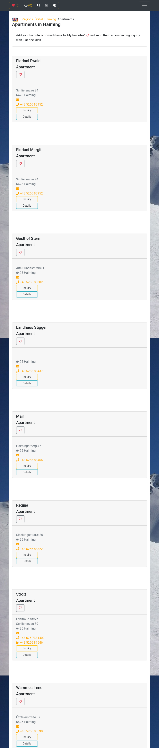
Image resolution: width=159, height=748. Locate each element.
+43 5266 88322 (29, 549)
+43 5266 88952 (29, 104)
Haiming (50, 19)
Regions (27, 19)
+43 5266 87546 (29, 642)
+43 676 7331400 (30, 638)
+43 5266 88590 (29, 731)
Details (27, 116)
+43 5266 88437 (29, 371)
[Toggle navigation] (144, 5)
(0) (16, 5)
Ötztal (39, 19)
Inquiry (27, 110)
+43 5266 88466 (29, 460)
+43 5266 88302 (29, 282)
